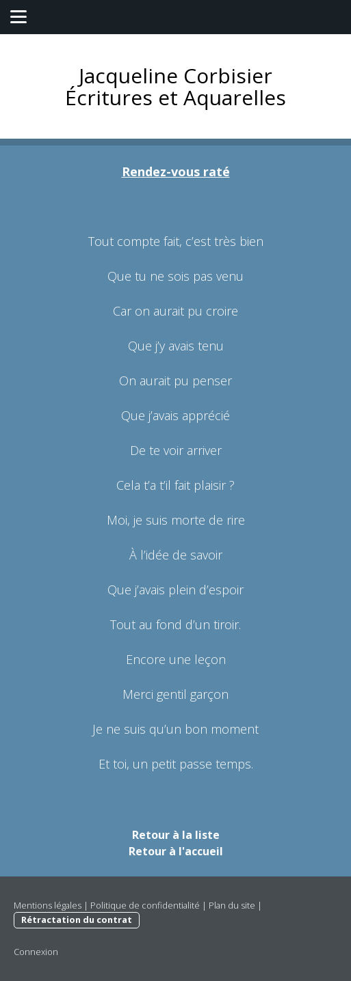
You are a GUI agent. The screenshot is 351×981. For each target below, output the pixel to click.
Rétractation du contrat (76, 919)
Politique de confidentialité (145, 905)
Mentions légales (47, 905)
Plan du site (232, 905)
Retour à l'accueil (176, 851)
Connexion (36, 951)
